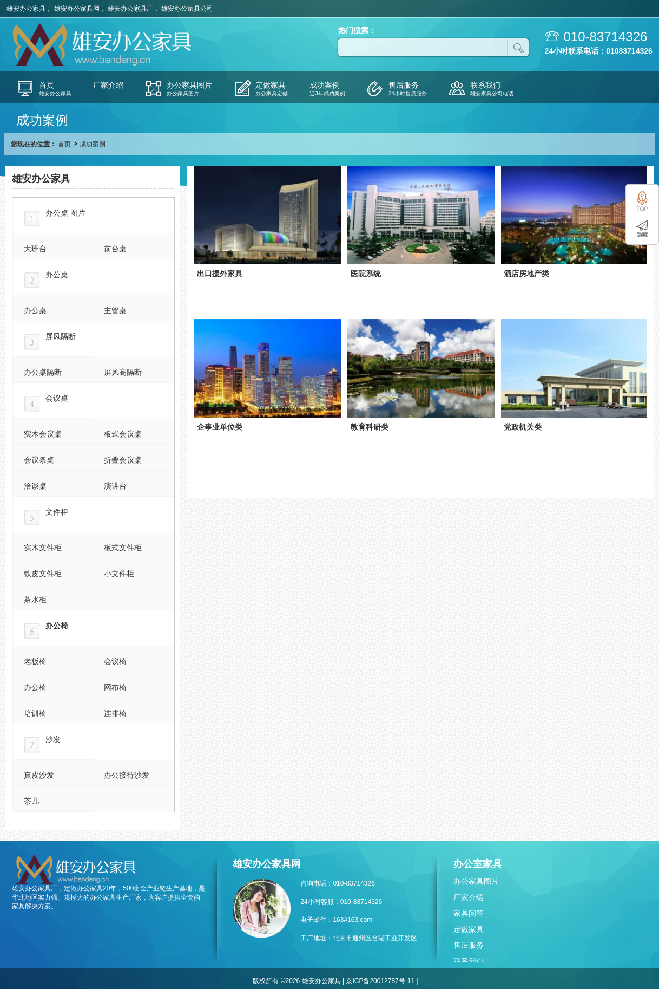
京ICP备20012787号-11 (380, 981)
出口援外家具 (219, 273)
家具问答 (468, 913)
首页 (64, 144)
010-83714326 (606, 36)
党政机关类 (523, 426)
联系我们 (468, 961)
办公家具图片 (476, 881)
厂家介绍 (468, 897)
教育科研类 (369, 426)
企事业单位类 (219, 426)
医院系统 (366, 273)
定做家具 (468, 929)
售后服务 (468, 945)
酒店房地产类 (526, 273)
